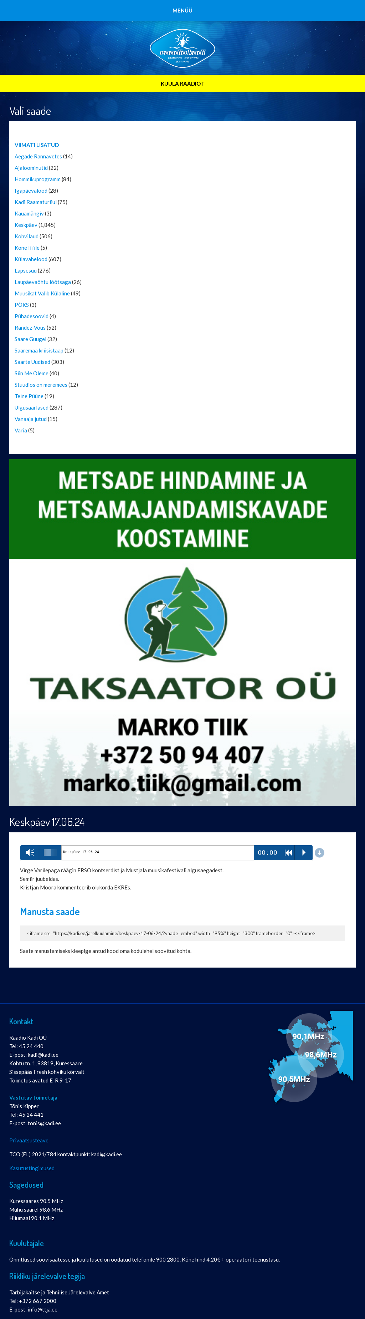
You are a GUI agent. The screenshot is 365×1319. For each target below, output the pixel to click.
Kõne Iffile (27, 247)
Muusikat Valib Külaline (42, 293)
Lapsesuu (26, 270)
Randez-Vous (30, 327)
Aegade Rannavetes (38, 156)
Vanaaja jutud (31, 419)
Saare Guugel (30, 339)
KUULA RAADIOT (182, 83)
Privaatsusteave (28, 1140)
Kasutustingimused (32, 1168)
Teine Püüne (29, 396)
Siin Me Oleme (31, 373)
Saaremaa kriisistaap (39, 350)
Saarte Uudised (32, 362)
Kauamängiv (29, 213)
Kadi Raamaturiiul (36, 202)
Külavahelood (31, 259)
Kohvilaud (26, 236)
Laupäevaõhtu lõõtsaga (43, 282)
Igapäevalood (31, 190)
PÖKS (22, 304)
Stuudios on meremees (41, 384)
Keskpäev (26, 225)
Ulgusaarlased (31, 407)
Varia (21, 430)
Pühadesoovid (31, 316)
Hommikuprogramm (38, 179)
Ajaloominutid (31, 167)
